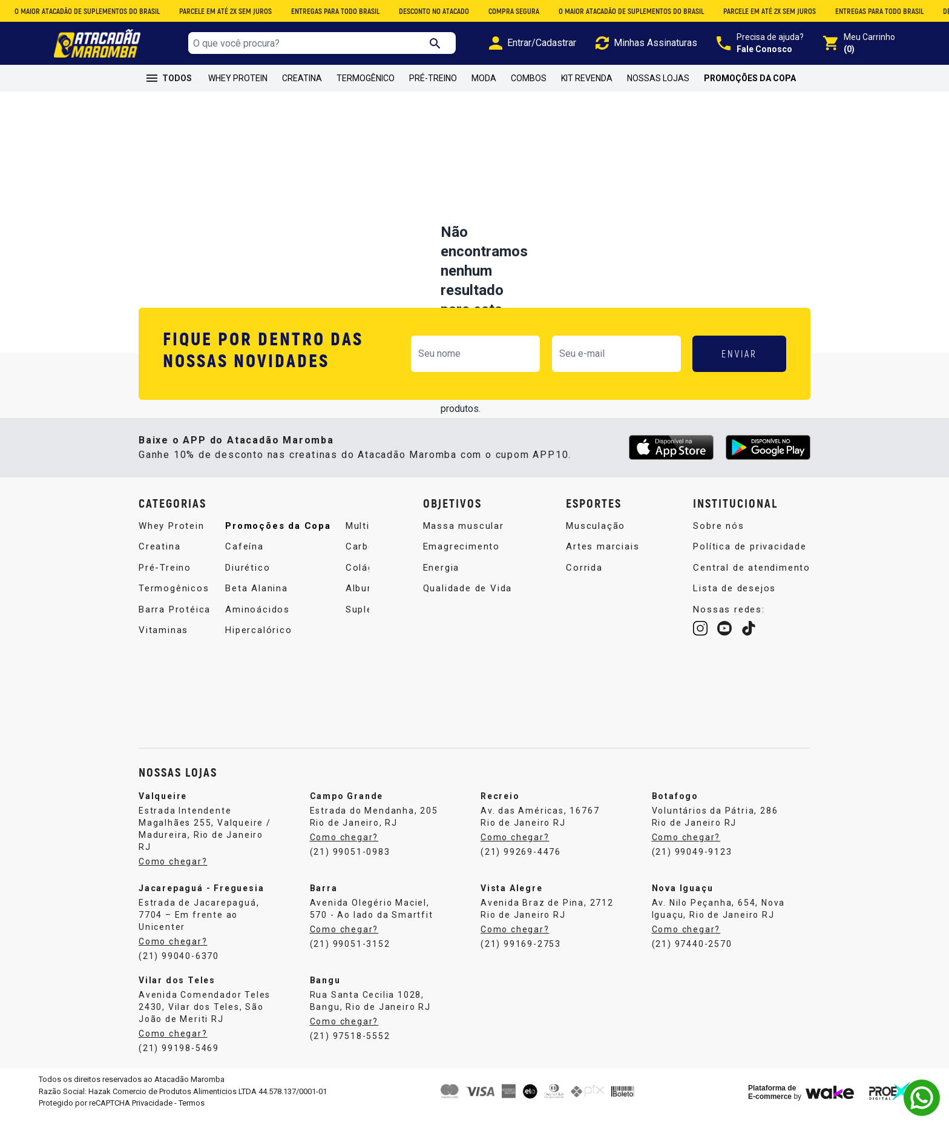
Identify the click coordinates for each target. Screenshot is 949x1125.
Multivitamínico (297, 574)
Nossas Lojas (658, 78)
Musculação (595, 532)
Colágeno (282, 616)
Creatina (302, 78)
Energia (441, 574)
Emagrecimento (461, 553)
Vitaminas (163, 636)
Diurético (161, 699)
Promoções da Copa (750, 78)
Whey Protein (238, 78)
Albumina (281, 636)
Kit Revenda (586, 78)
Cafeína (158, 678)
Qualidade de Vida (468, 594)
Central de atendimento (751, 574)
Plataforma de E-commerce (772, 1103)
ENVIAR (739, 353)
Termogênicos (174, 594)
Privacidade (152, 1114)
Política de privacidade (749, 553)
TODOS (169, 78)
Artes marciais (602, 553)
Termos (192, 1114)
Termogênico (366, 78)
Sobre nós (718, 532)
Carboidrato (288, 594)
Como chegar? (173, 873)
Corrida (584, 574)
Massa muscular (463, 532)
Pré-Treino (433, 78)
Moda (483, 78)
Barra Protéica (175, 616)
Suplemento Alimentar (314, 657)
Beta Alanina (170, 720)
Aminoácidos (291, 532)
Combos (529, 78)
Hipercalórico (292, 553)
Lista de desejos (734, 594)
